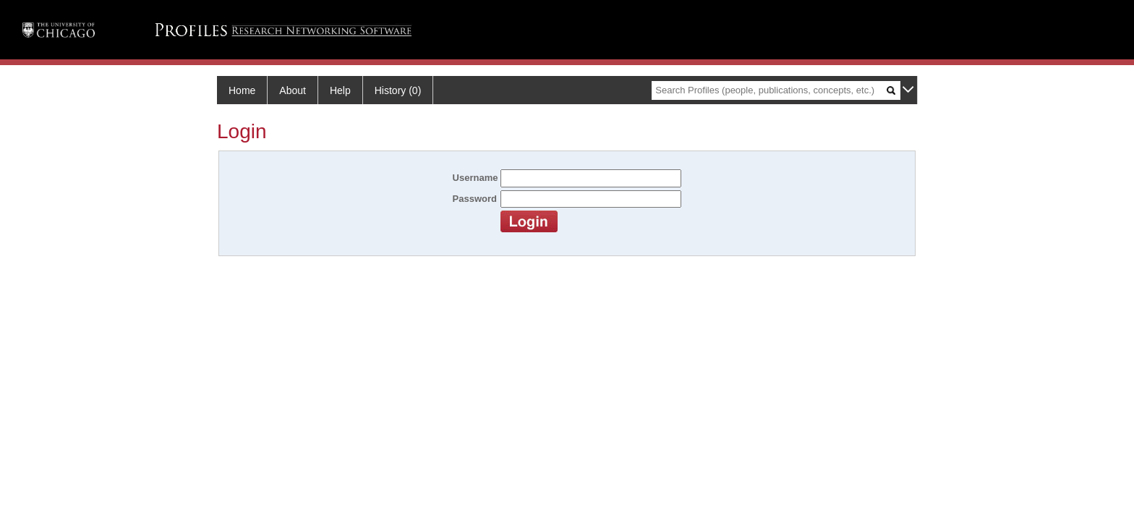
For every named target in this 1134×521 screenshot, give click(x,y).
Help (340, 90)
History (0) (398, 90)
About (292, 90)
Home (242, 90)
